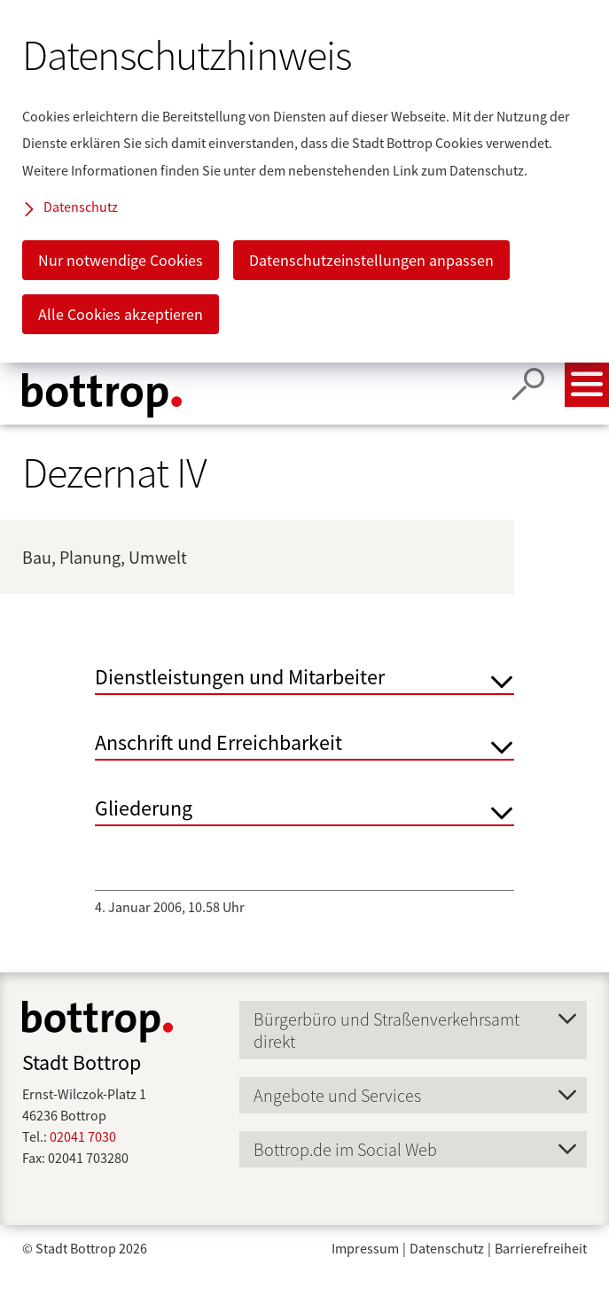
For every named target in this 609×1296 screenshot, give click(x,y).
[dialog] (304, 181)
